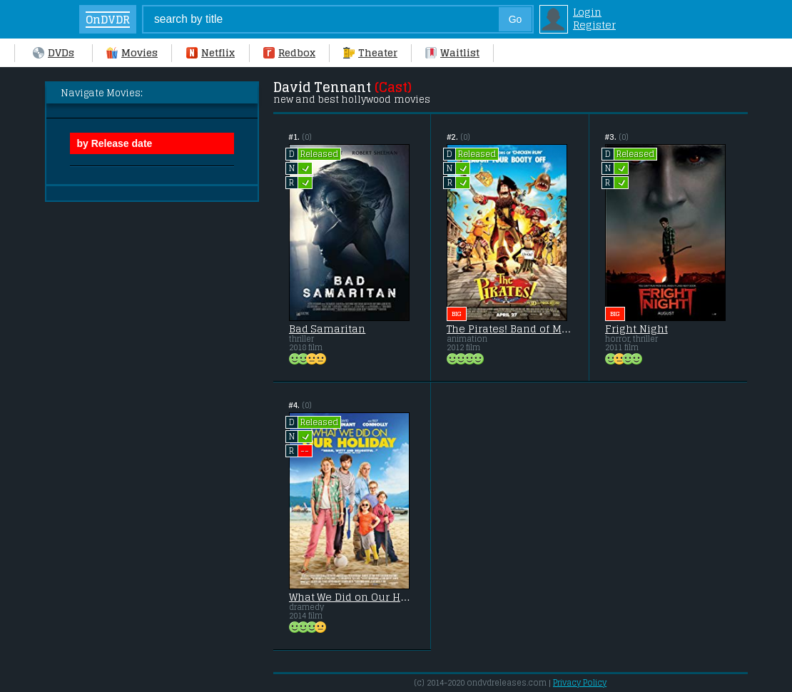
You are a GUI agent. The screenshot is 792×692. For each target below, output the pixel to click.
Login (587, 12)
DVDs (53, 52)
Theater (370, 52)
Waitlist (452, 52)
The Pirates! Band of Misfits (510, 329)
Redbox (289, 52)
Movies (132, 52)
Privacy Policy (579, 682)
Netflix (210, 52)
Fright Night (636, 329)
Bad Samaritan (327, 329)
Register (594, 25)
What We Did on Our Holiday (352, 597)
